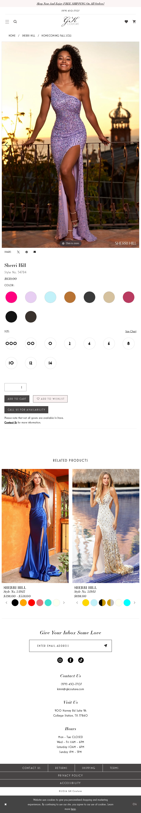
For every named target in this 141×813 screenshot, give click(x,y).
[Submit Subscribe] (103, 646)
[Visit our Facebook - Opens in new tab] (70, 659)
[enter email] (70, 646)
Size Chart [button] (130, 331)
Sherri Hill (28, 35)
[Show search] (15, 21)
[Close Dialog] (5, 804)
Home (12, 35)
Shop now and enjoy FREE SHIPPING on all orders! (70, 3)
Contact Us (31, 767)
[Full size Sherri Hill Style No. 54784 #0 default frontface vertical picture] (70, 145)
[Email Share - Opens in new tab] (34, 251)
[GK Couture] (70, 22)
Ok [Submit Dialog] (135, 804)
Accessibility (70, 783)
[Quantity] (15, 387)
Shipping (88, 767)
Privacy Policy (70, 775)
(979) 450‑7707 (71, 684)
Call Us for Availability (26, 409)
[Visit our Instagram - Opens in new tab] (60, 659)
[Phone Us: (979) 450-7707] (70, 10)
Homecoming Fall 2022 (56, 35)
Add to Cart (17, 398)
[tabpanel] (70, 145)
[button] (7, 22)
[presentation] (35, 526)
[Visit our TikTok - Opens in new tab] (81, 659)
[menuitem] (7, 22)
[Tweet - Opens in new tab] (18, 251)
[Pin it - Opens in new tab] (26, 251)
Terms (114, 767)
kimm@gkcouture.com (70, 689)
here (73, 808)
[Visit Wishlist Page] (126, 21)
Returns (61, 767)
